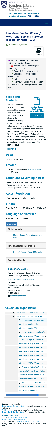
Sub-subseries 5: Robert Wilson (27, 79)
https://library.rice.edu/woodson (21, 280)
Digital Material (15, 229)
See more (11, 149)
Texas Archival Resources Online (13, 406)
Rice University (19, 419)
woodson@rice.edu (18, 296)
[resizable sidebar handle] (26, 395)
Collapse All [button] (11, 224)
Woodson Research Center (21, 13)
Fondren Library (7, 419)
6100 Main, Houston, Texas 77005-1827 (29, 422)
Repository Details (16, 260)
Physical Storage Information (21, 245)
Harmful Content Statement (12, 415)
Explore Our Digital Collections (13, 412)
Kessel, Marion (34, 169)
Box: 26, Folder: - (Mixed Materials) (27, 252)
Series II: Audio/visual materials (27, 71)
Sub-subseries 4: (32, 313)
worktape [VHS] (31, 390)
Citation (39, 51)
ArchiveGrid (6, 410)
